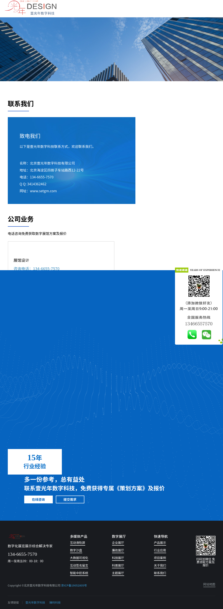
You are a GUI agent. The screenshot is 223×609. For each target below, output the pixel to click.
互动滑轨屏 (77, 543)
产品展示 (160, 543)
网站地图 (209, 584)
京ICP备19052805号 (74, 585)
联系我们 (160, 573)
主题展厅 (118, 573)
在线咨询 (38, 499)
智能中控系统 (79, 573)
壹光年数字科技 (35, 602)
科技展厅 (118, 558)
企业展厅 (118, 543)
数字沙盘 (76, 550)
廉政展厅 (118, 550)
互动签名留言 (79, 565)
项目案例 (160, 558)
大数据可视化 (79, 558)
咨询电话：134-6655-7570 (36, 268)
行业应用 (160, 550)
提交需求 (70, 499)
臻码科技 (55, 602)
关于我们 (160, 565)
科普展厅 (118, 565)
